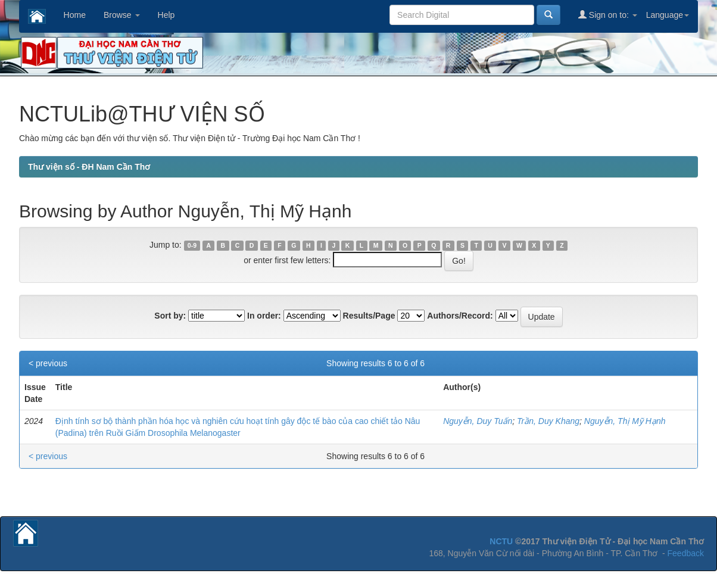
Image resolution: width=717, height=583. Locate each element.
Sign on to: (607, 15)
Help (166, 15)
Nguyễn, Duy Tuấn (477, 421)
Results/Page (369, 315)
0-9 (192, 245)
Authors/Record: (459, 315)
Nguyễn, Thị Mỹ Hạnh (625, 421)
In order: (264, 315)
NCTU (501, 541)
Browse (122, 15)
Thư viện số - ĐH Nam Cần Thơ (89, 167)
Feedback (686, 553)
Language (667, 15)
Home (75, 15)
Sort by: (170, 315)
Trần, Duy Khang (548, 421)
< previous (48, 363)
